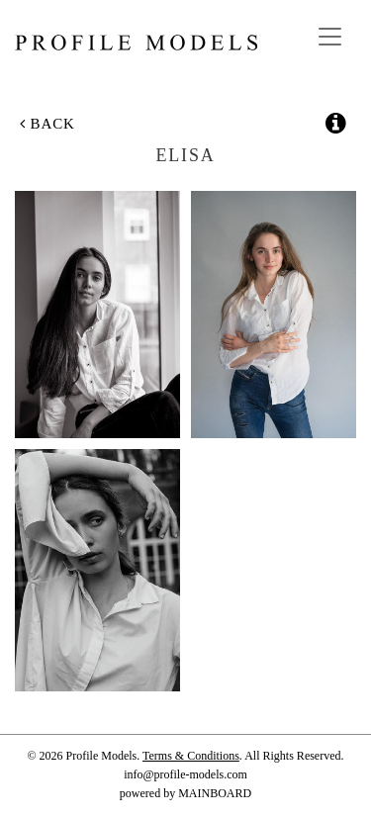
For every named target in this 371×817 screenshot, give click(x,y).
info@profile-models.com (185, 774)
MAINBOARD (214, 793)
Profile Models (136, 42)
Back (47, 124)
